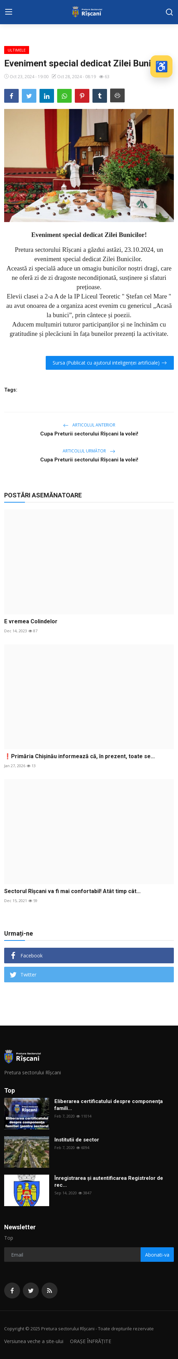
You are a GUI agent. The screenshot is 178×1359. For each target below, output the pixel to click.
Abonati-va (157, 1254)
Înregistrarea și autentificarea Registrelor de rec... (108, 1181)
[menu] (8, 12)
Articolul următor (89, 451)
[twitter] (31, 1290)
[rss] (49, 1290)
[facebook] (12, 1290)
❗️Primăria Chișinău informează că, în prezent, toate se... (79, 756)
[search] (169, 12)
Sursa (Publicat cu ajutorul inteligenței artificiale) (110, 362)
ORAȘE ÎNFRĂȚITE (90, 1341)
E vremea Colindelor (30, 621)
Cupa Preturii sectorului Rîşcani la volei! (89, 434)
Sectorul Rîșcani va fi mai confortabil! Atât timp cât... (72, 891)
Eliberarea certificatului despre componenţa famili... (108, 1104)
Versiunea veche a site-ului (33, 1341)
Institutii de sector (76, 1140)
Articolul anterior (89, 425)
